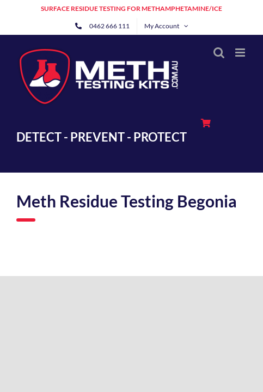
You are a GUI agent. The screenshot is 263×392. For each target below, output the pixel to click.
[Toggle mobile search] (218, 52)
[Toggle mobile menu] (241, 52)
